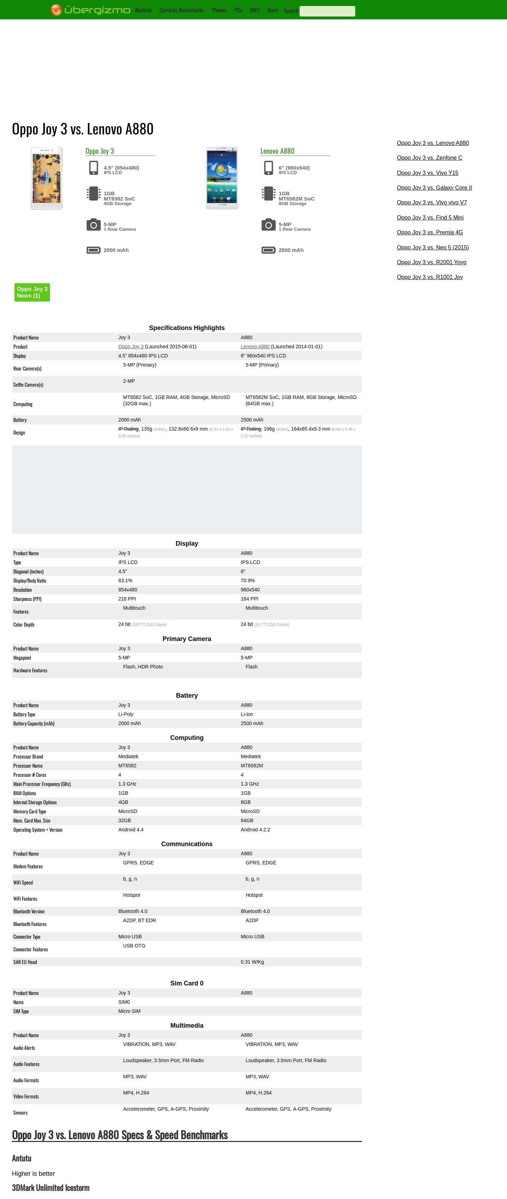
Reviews (143, 10)
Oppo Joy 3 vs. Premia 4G (430, 232)
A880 (287, 150)
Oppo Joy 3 (131, 346)
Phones (219, 10)
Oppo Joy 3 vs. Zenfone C (429, 158)
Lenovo (269, 150)
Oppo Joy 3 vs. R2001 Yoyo (431, 262)
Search (291, 10)
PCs (238, 10)
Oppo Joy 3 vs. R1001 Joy (430, 277)
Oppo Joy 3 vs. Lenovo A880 (433, 143)
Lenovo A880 (255, 346)
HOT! (255, 10)
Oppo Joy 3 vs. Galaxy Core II (434, 188)
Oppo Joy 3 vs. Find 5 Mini (430, 218)
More (273, 10)
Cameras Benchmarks (181, 10)
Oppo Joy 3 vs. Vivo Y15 (427, 173)
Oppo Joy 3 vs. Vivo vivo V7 (432, 202)
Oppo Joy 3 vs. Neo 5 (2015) (433, 247)
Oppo (92, 150)
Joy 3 (107, 150)
